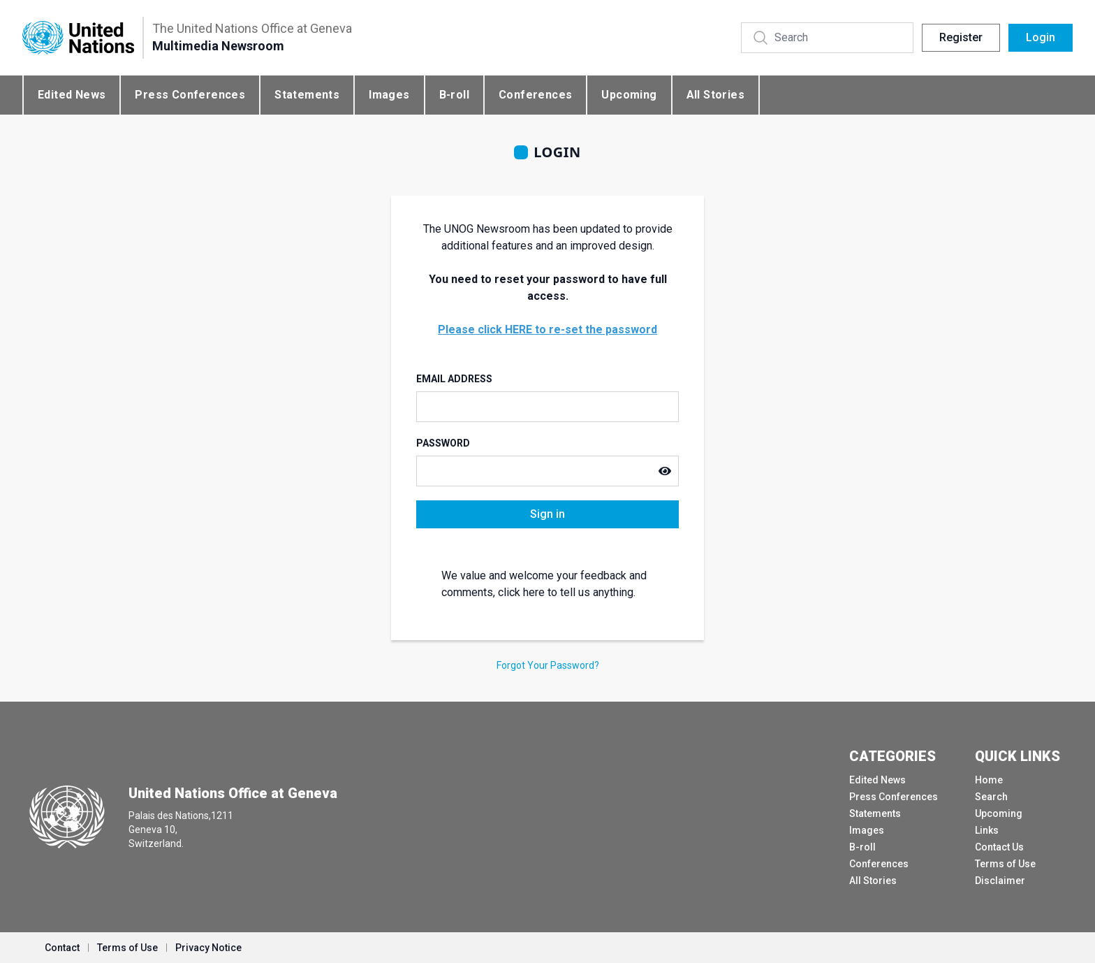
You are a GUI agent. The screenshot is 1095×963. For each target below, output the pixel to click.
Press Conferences (190, 94)
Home (989, 779)
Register (961, 37)
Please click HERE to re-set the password (547, 329)
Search (991, 796)
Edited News (71, 94)
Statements (306, 94)
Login (1040, 37)
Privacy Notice (208, 947)
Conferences (535, 94)
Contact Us (999, 847)
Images (389, 94)
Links (987, 830)
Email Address (454, 378)
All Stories (715, 94)
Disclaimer (1000, 880)
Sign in (547, 514)
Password (443, 443)
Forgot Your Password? (548, 665)
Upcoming (628, 94)
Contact (62, 947)
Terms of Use (1005, 863)
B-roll (454, 94)
